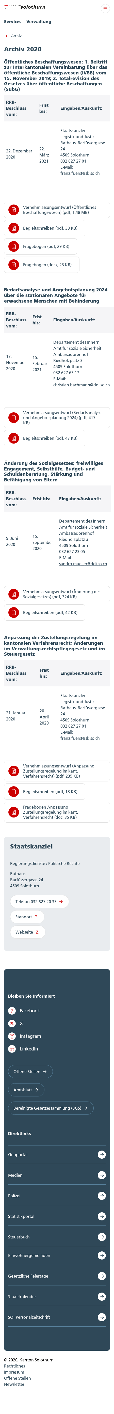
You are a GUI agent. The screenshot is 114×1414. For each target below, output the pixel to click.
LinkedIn (23, 1049)
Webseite (27, 932)
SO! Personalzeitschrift (29, 1317)
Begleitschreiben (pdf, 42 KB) (42, 612)
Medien (15, 1175)
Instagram (24, 1036)
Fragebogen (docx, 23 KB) (40, 264)
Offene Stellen (30, 1071)
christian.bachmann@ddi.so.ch (81, 384)
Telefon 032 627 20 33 (39, 901)
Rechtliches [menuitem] (14, 1366)
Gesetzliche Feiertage (28, 1276)
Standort (27, 917)
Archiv (16, 36)
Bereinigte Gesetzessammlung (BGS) (50, 1108)
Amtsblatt (26, 1090)
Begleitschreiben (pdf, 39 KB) (42, 228)
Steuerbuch (19, 1236)
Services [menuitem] (12, 21)
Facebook (24, 1011)
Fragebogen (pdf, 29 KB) (38, 246)
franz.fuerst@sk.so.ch (80, 738)
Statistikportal (21, 1216)
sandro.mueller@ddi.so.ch (83, 563)
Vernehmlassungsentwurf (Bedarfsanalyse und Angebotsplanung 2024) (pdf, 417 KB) (55, 417)
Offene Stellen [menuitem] (17, 1378)
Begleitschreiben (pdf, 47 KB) (42, 438)
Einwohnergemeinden (29, 1255)
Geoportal (17, 1154)
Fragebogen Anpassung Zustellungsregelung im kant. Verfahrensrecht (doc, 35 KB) (43, 812)
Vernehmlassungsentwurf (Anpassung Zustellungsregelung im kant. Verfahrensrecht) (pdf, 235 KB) (51, 771)
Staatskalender (22, 1296)
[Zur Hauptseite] (24, 6)
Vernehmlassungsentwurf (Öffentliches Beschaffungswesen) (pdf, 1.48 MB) (52, 210)
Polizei (14, 1195)
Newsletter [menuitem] (14, 1384)
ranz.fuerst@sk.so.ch (81, 173)
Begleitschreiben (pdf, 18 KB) (42, 791)
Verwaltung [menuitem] (38, 21)
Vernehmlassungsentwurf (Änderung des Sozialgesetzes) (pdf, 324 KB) (54, 594)
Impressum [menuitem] (14, 1372)
